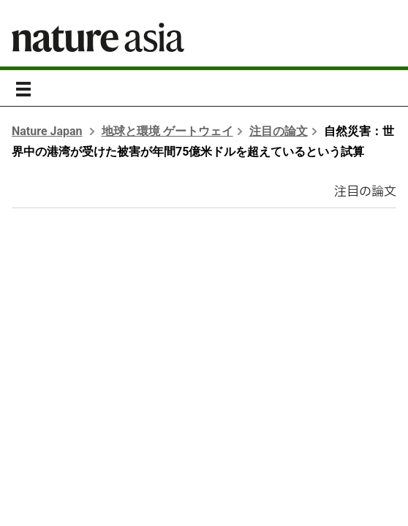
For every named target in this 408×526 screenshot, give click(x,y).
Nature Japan (47, 131)
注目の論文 (278, 131)
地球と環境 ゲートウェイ (167, 131)
